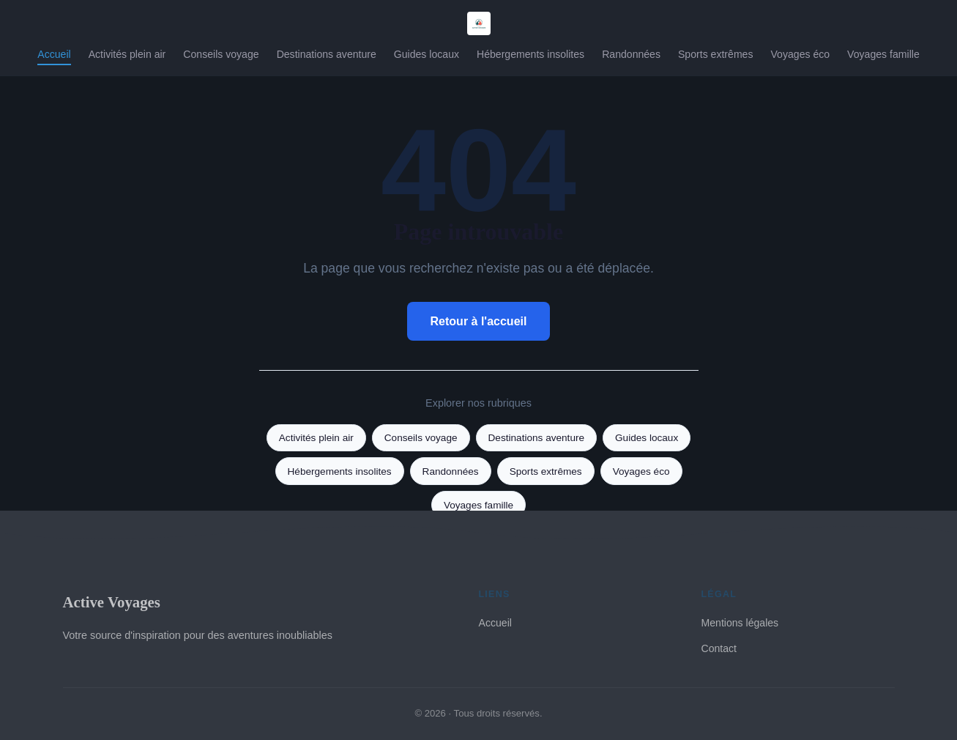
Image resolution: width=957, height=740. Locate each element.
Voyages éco (800, 54)
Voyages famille (883, 54)
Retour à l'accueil (479, 321)
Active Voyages (111, 601)
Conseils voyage (220, 54)
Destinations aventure (326, 54)
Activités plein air (127, 54)
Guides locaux (426, 54)
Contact (719, 648)
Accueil (53, 54)
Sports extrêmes (715, 54)
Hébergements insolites (530, 54)
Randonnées (631, 54)
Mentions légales (740, 623)
